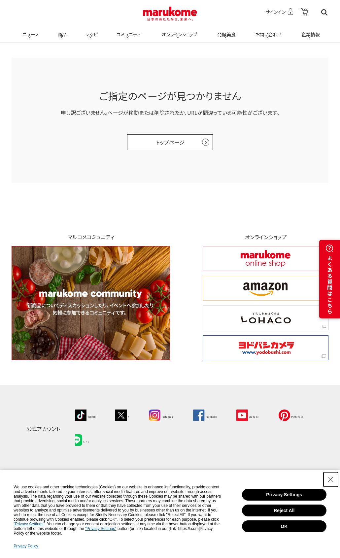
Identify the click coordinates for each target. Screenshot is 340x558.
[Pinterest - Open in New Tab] (90, 436)
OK (284, 526)
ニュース (29, 30)
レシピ (90, 30)
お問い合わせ (267, 30)
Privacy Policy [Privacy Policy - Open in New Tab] (26, 546)
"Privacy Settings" (29, 524)
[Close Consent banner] (330, 479)
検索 (324, 12)
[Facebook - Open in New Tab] (231, 414)
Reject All (284, 510)
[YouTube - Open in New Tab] (284, 414)
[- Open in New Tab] (304, 12)
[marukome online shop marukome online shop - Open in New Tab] (265, 258)
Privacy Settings (284, 494)
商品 (61, 30)
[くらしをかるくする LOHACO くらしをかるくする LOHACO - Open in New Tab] (265, 318)
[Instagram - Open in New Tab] (177, 414)
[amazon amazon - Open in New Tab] (265, 288)
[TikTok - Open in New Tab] (89, 414)
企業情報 (309, 30)
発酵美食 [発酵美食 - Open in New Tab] (225, 30)
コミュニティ (128, 30)
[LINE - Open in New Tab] (134, 436)
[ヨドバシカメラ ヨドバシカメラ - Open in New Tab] (265, 348)
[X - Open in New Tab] (131, 414)
